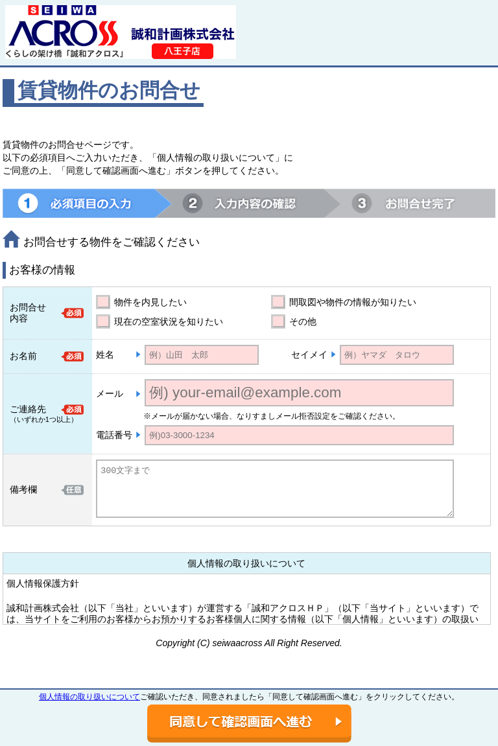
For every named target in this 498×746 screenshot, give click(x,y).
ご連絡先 (28, 409)
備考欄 (23, 489)
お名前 (23, 356)
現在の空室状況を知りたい (168, 321)
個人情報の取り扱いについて (89, 696)
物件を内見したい (150, 302)
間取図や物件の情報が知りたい (352, 302)
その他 (302, 321)
